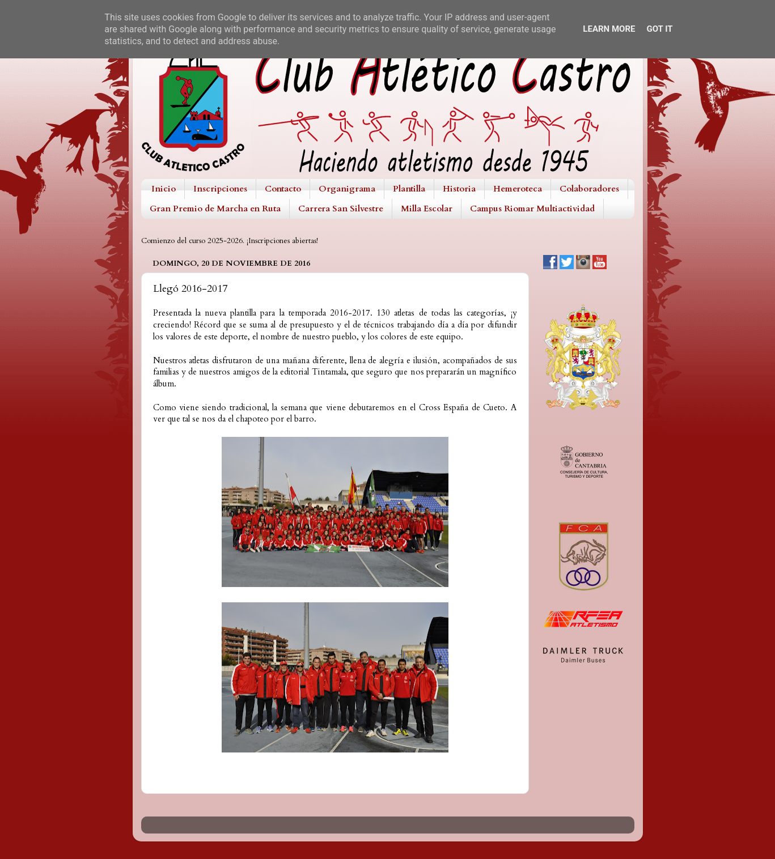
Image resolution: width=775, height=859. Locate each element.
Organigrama (347, 188)
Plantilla (409, 188)
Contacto (283, 188)
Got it (659, 29)
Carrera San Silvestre (340, 208)
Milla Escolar (426, 208)
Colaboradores (589, 188)
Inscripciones (220, 188)
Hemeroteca (517, 188)
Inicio (163, 188)
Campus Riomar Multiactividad (532, 208)
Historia (459, 188)
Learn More (609, 29)
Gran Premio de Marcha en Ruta (215, 208)
